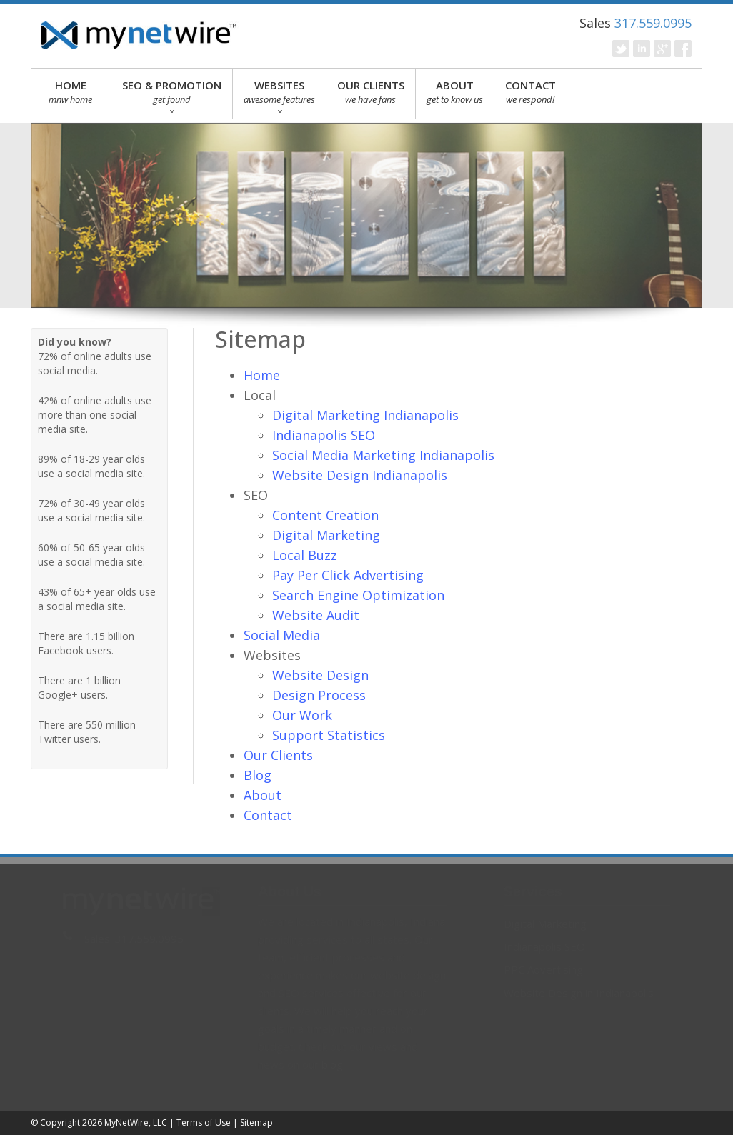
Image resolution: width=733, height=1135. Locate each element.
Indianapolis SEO (323, 435)
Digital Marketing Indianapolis (365, 415)
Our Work (302, 715)
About (262, 795)
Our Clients (278, 755)
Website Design (320, 675)
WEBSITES (279, 95)
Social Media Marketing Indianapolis (383, 455)
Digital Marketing (326, 535)
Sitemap (256, 1122)
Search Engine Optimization (358, 595)
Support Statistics (328, 735)
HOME (70, 92)
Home (262, 375)
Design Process (319, 695)
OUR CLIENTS (370, 92)
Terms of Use (203, 1122)
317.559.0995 (653, 22)
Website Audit (315, 615)
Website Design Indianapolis (359, 475)
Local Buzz (304, 555)
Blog (257, 775)
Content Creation (325, 515)
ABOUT (455, 92)
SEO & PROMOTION (171, 95)
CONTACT (530, 92)
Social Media (282, 635)
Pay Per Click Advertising (348, 575)
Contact (268, 815)
